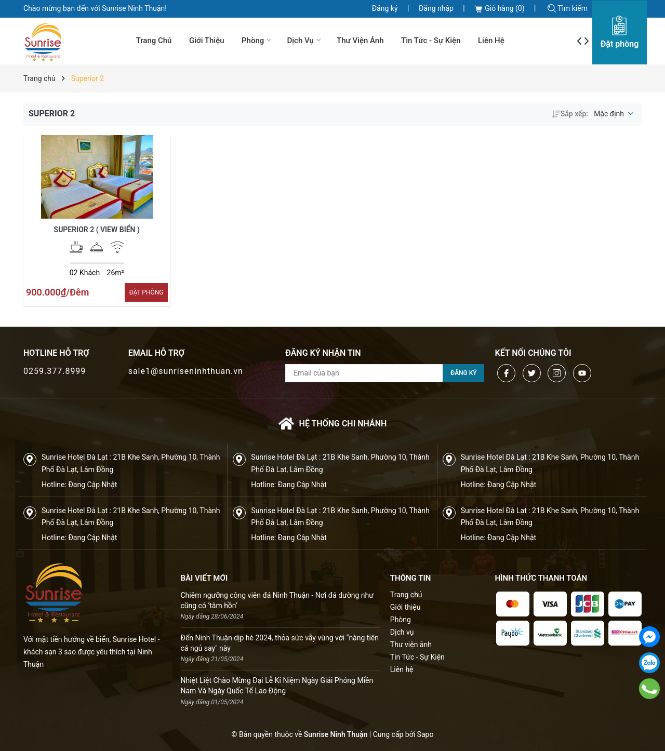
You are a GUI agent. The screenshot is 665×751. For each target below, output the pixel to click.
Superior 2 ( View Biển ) (97, 229)
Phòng (257, 40)
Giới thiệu (206, 40)
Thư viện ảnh (360, 40)
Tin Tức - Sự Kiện (430, 40)
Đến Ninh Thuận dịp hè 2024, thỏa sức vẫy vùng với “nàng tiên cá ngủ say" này (280, 643)
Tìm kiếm (568, 8)
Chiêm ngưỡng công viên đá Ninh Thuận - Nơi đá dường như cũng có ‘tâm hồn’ (277, 600)
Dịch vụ (305, 40)
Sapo (425, 734)
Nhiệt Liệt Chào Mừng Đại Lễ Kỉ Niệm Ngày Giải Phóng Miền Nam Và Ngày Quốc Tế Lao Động (277, 685)
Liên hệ (491, 40)
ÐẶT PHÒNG (146, 292)
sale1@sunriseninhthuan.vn (185, 371)
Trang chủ (154, 40)
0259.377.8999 (54, 371)
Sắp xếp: (570, 114)
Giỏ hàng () (499, 8)
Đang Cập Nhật (92, 484)
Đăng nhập (436, 8)
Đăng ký (385, 8)
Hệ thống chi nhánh (332, 424)
